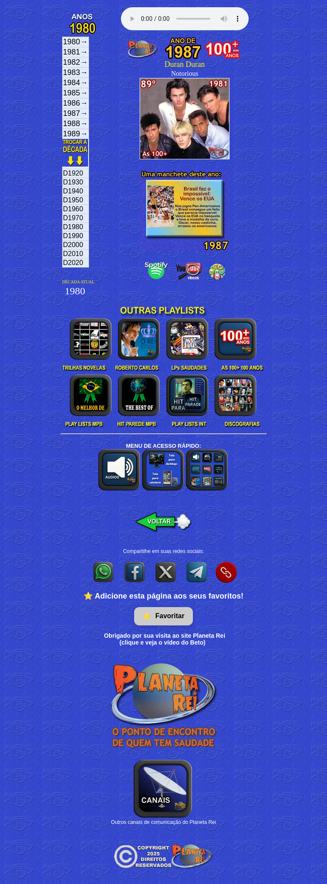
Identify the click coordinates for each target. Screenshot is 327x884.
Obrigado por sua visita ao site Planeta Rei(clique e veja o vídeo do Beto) (164, 639)
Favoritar (163, 616)
